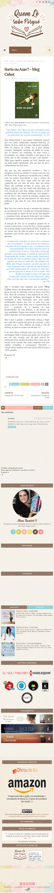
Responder (11, 427)
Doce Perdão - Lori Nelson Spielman (29, 644)
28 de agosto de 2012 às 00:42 (43, 418)
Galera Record (21, 61)
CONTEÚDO (40, 607)
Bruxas (12, 61)
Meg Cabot (31, 61)
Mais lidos (14, 607)
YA (37, 61)
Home (7, 61)
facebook (48, 408)
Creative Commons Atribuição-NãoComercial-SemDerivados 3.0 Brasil (29, 816)
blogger (37, 408)
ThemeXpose (8, 887)
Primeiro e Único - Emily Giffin (27, 612)
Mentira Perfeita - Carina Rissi (27, 628)
